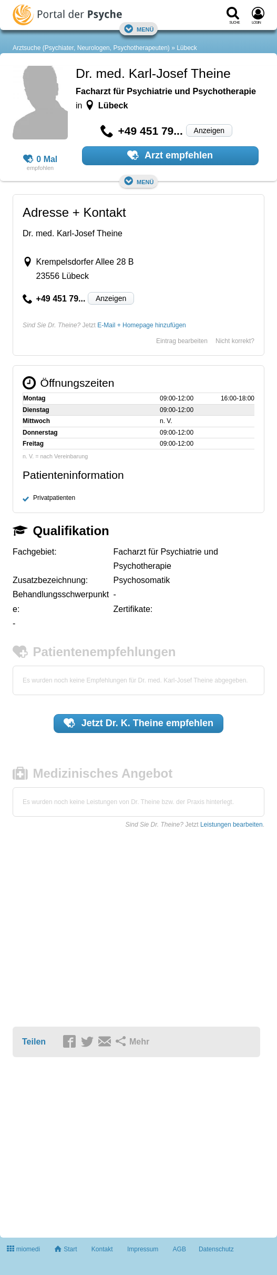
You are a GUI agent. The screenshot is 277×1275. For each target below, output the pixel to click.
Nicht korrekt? (235, 341)
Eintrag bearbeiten (182, 341)
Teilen (34, 1041)
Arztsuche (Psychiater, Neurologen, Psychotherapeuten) (91, 48)
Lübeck (187, 48)
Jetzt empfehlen (138, 723)
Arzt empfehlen (170, 155)
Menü (139, 29)
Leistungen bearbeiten (231, 824)
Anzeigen (209, 130)
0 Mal (40, 159)
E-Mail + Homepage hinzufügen (141, 325)
